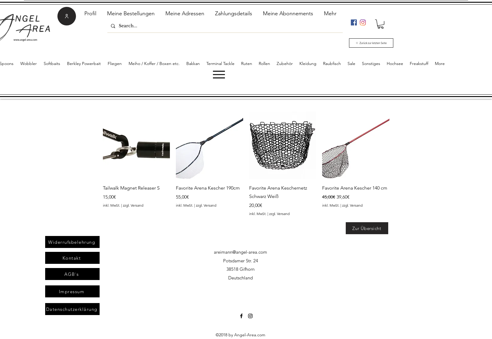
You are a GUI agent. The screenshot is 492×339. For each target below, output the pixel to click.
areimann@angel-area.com (240, 252)
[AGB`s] (72, 274)
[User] (66, 16)
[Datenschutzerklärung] (72, 309)
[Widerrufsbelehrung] (72, 242)
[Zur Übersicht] (367, 228)
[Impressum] (72, 291)
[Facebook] (354, 22)
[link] (380, 24)
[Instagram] (363, 22)
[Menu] (219, 74)
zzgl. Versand (133, 205)
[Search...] (224, 25)
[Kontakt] (72, 258)
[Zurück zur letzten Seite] (371, 43)
